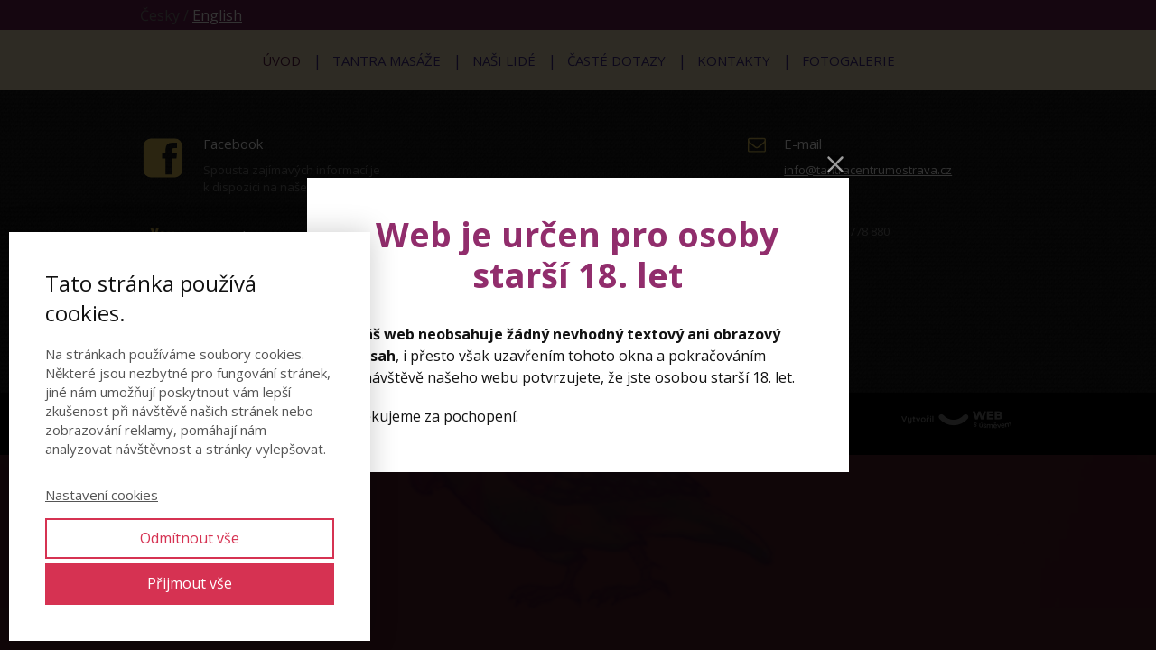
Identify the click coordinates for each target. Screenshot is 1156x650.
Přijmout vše (189, 583)
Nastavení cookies (101, 495)
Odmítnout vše (189, 538)
